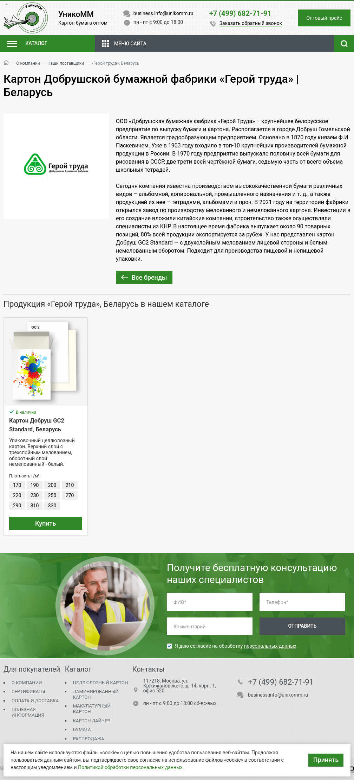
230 (35, 495)
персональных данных (270, 646)
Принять (326, 759)
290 (17, 505)
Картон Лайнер (91, 720)
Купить (45, 523)
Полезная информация (28, 712)
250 (52, 495)
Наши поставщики (65, 63)
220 (17, 495)
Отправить (302, 626)
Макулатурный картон (92, 708)
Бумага (82, 729)
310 (35, 505)
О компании (28, 63)
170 (17, 485)
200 (52, 485)
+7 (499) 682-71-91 (281, 682)
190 (35, 485)
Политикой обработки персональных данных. (131, 767)
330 (52, 505)
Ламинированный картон (96, 694)
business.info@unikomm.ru (278, 695)
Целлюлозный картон (100, 682)
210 (70, 485)
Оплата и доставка (35, 700)
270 (70, 495)
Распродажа (88, 738)
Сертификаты (28, 691)
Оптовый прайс (324, 18)
